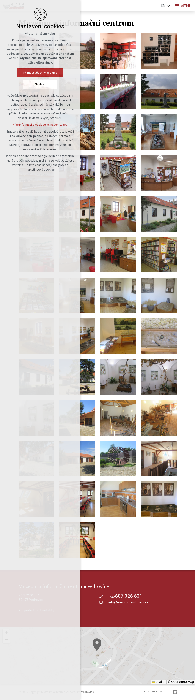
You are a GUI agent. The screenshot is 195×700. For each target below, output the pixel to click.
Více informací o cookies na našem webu (30, 124)
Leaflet (158, 682)
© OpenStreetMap (181, 682)
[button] (6, 632)
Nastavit (30, 84)
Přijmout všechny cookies (30, 72)
